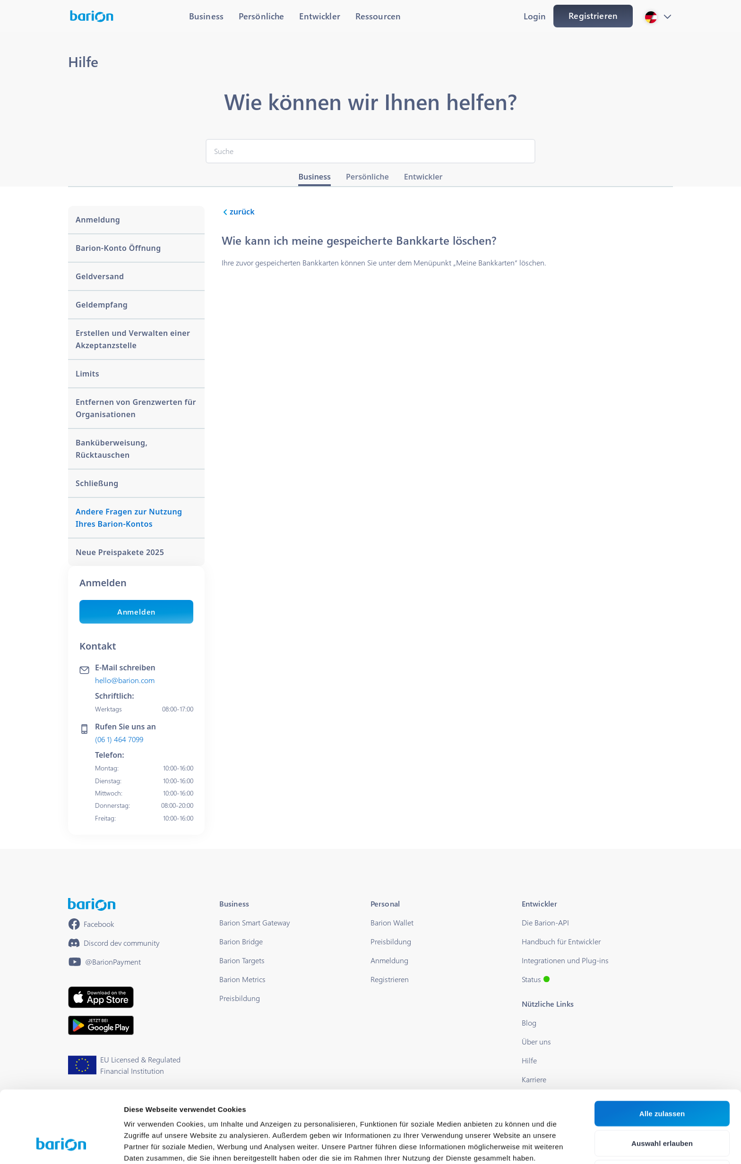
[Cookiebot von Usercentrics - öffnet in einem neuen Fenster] (61, 1145)
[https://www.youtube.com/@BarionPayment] (104, 961)
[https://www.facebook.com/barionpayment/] (91, 924)
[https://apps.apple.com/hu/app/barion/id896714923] (101, 997)
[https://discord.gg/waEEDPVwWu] (114, 943)
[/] (91, 904)
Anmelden (136, 611)
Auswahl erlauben (662, 1080)
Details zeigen (502, 1145)
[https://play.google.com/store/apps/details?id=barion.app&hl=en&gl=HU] (101, 1025)
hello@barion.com (125, 680)
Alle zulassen (662, 1050)
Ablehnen (662, 1110)
